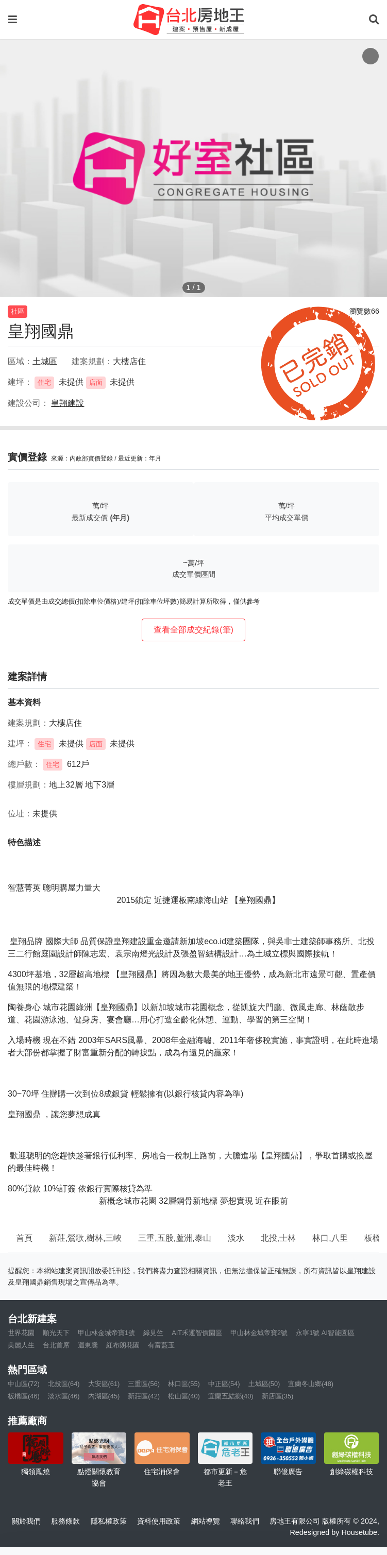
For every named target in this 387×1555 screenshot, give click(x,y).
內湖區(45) (104, 1396)
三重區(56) (144, 1384)
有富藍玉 (161, 1345)
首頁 (24, 1238)
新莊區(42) (144, 1396)
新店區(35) (278, 1396)
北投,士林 (278, 1238)
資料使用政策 (158, 1521)
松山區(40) (184, 1396)
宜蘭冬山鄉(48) (310, 1384)
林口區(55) (184, 1384)
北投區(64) (64, 1384)
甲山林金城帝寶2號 (259, 1333)
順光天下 (56, 1333)
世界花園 (21, 1333)
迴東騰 (88, 1345)
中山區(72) (24, 1384)
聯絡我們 (244, 1521)
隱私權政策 (109, 1521)
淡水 (236, 1238)
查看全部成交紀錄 (193, 629)
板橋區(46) (24, 1396)
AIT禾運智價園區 (197, 1333)
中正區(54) (224, 1384)
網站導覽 (205, 1521)
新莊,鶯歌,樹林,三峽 (85, 1238)
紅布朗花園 (123, 1345)
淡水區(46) (64, 1396)
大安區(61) (104, 1384)
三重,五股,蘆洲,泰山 (174, 1238)
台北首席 (56, 1345)
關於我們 (26, 1521)
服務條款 (65, 1521)
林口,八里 (329, 1238)
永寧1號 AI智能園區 (325, 1333)
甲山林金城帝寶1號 (106, 1333)
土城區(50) (264, 1384)
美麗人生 (21, 1345)
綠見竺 (153, 1333)
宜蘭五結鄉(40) (231, 1396)
